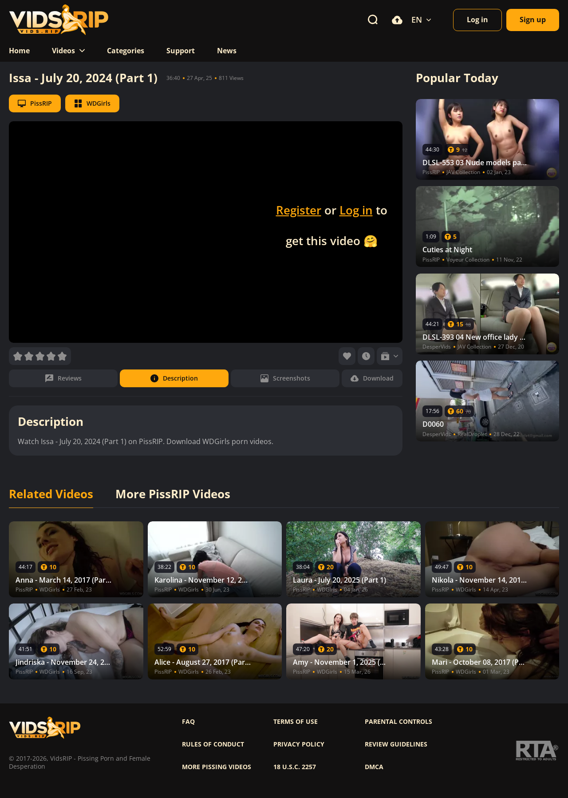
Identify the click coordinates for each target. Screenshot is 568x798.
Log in (356, 210)
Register (298, 210)
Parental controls (398, 722)
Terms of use (295, 722)
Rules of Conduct (213, 744)
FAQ (188, 722)
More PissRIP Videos (172, 494)
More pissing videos (216, 767)
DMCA (374, 767)
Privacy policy (298, 744)
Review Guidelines (396, 744)
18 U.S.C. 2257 (294, 767)
